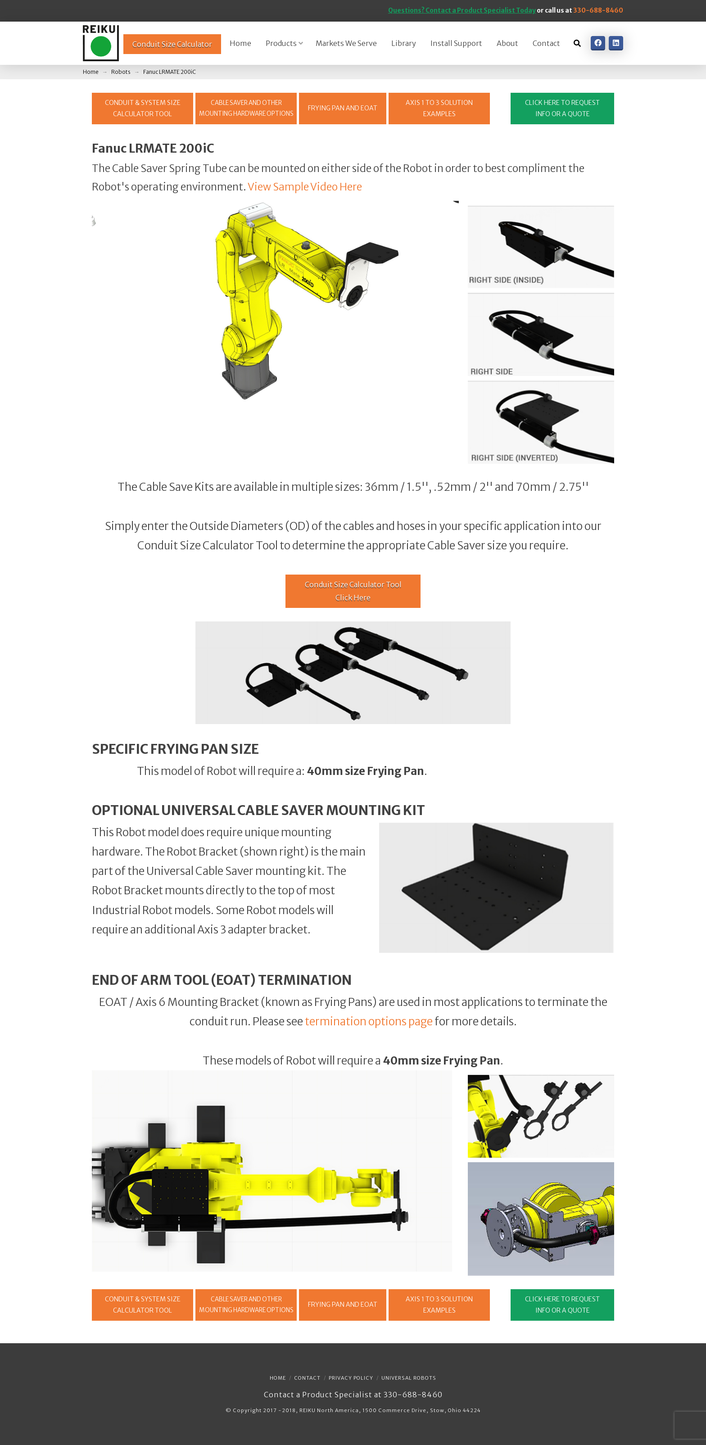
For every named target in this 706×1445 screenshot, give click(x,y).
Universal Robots (408, 1378)
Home (278, 1378)
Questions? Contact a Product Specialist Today (462, 10)
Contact (307, 1378)
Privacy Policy (351, 1378)
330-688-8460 (598, 10)
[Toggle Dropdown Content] (577, 43)
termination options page (369, 1021)
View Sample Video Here (305, 187)
